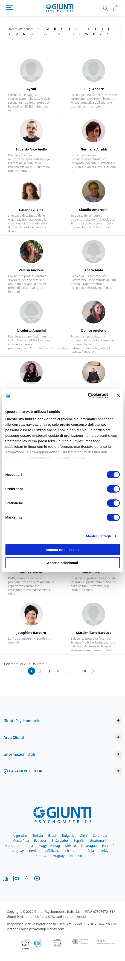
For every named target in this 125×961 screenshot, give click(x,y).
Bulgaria (68, 835)
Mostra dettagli (98, 536)
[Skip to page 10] (75, 671)
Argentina (20, 835)
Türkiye (104, 850)
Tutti (12, 39)
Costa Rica (21, 840)
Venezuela (77, 855)
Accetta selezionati (62, 563)
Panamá (108, 845)
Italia (29, 845)
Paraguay (16, 850)
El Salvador (60, 840)
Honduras (12, 845)
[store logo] (59, 8)
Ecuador (40, 840)
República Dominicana (58, 850)
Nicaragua (89, 845)
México (70, 845)
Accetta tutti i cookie (62, 550)
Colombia (100, 835)
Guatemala (98, 840)
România (87, 850)
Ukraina (40, 855)
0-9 (40, 29)
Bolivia (38, 835)
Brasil (52, 835)
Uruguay (58, 855)
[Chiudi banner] (118, 395)
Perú (32, 850)
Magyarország (49, 845)
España (79, 840)
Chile (83, 835)
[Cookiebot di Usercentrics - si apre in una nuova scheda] (88, 396)
